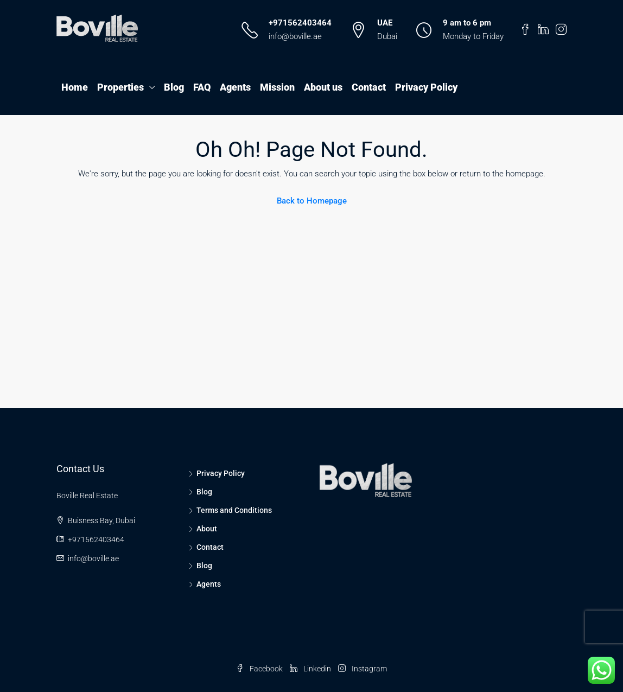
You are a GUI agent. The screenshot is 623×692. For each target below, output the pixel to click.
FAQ (202, 87)
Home (74, 87)
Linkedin (311, 668)
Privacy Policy (426, 87)
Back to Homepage (312, 201)
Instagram (362, 668)
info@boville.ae (295, 36)
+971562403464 (300, 23)
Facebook (260, 668)
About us (323, 87)
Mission (277, 87)
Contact (369, 87)
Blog (174, 87)
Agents (235, 87)
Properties (120, 87)
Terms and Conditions (234, 510)
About (206, 528)
